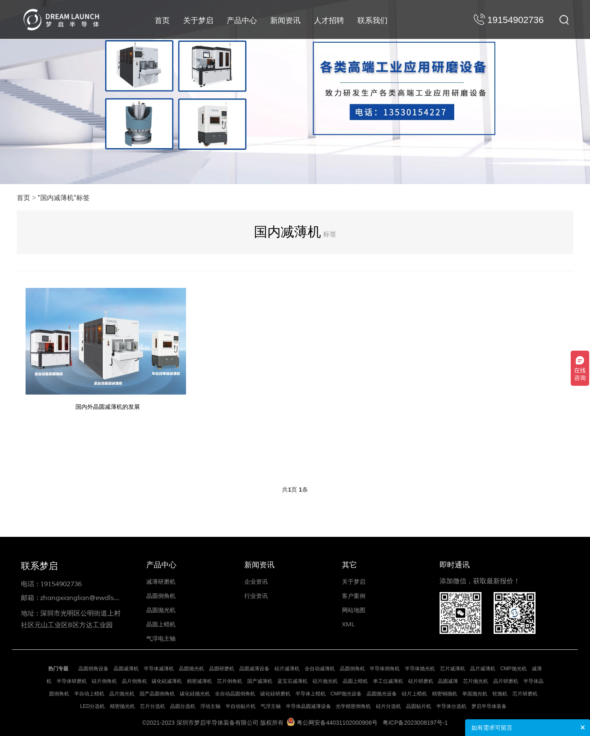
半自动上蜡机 (89, 694)
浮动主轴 (210, 706)
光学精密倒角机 (353, 706)
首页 (162, 20)
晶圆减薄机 (126, 669)
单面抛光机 (474, 694)
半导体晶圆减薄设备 (308, 706)
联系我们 (372, 20)
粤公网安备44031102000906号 (337, 722)
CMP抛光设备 (346, 694)
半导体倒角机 (385, 669)
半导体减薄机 (159, 669)
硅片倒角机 (104, 681)
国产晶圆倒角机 (157, 694)
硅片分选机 (388, 706)
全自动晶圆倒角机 (235, 694)
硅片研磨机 (420, 681)
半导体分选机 (451, 706)
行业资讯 (256, 596)
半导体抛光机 (420, 669)
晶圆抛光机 (161, 610)
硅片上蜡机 (414, 694)
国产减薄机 (259, 681)
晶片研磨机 (505, 681)
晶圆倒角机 (161, 596)
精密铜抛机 (444, 694)
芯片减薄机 (452, 669)
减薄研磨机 (161, 581)
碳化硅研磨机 (275, 694)
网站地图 (353, 610)
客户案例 (353, 596)
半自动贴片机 (240, 706)
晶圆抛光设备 (382, 694)
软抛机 (499, 694)
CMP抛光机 (513, 669)
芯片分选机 (152, 706)
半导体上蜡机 (310, 694)
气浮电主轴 (161, 638)
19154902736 (61, 584)
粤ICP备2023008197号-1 (415, 722)
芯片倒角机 (229, 681)
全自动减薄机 (320, 669)
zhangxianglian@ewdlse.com (86, 598)
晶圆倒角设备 (93, 669)
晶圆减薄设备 (254, 669)
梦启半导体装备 (489, 706)
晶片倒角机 (134, 681)
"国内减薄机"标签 (64, 198)
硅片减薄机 (287, 669)
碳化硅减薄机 (167, 681)
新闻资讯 (285, 20)
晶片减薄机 (482, 669)
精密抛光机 (122, 706)
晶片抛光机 (122, 694)
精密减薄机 (199, 681)
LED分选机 (92, 706)
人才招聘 (329, 20)
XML (348, 624)
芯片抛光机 (475, 681)
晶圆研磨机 (221, 669)
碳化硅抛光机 (195, 694)
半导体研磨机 (72, 681)
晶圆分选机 (182, 706)
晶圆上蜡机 (161, 624)
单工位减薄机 (388, 681)
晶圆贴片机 (418, 706)
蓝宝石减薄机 (292, 681)
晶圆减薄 (448, 681)
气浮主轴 (271, 706)
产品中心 (242, 20)
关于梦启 (198, 20)
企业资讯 (256, 581)
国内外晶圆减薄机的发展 (107, 406)
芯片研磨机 (525, 694)
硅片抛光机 (325, 681)
